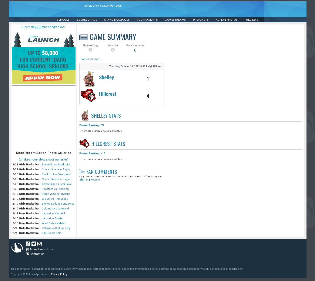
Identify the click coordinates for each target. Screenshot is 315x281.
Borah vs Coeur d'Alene (56, 193)
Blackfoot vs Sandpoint (56, 174)
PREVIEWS (251, 19)
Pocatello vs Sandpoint (56, 164)
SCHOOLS (63, 19)
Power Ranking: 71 (91, 125)
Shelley (106, 77)
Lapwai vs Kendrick (54, 213)
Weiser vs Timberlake (55, 198)
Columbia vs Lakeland (55, 208)
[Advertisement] (44, 115)
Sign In (83, 179)
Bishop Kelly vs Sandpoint (58, 203)
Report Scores (91, 59)
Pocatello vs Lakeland (55, 189)
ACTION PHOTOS (227, 19)
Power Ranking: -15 (92, 153)
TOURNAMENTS (147, 19)
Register (95, 179)
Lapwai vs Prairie (52, 218)
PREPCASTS (201, 19)
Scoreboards (87, 19)
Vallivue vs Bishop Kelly (56, 228)
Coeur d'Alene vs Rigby (56, 169)
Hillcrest (107, 94)
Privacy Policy (59, 274)
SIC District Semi (52, 233)
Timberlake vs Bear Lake (57, 184)
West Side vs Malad (54, 223)
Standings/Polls (117, 19)
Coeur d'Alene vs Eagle (56, 179)
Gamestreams (175, 19)
